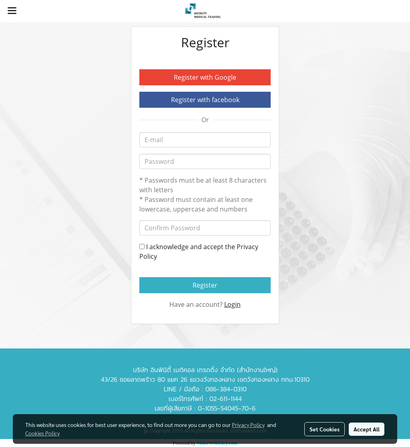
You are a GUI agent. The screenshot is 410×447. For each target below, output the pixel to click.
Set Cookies (325, 429)
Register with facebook (205, 99)
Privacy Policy (248, 424)
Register (205, 285)
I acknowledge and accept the (198, 251)
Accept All (367, 429)
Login (232, 304)
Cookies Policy (42, 433)
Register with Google (205, 77)
